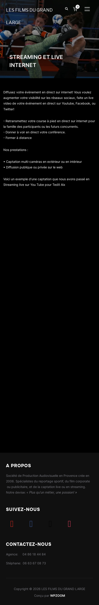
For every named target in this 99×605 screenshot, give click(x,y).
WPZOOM (57, 595)
